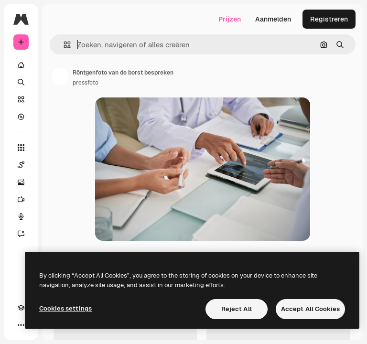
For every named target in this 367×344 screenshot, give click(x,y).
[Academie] (21, 307)
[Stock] (21, 99)
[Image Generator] (21, 182)
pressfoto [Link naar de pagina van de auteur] (85, 82)
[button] (63, 44)
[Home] (21, 65)
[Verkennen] (21, 116)
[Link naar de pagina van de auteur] (60, 76)
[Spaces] (21, 164)
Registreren (329, 19)
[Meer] (21, 325)
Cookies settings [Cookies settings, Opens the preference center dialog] (65, 308)
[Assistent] (21, 233)
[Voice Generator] (21, 216)
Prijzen (229, 19)
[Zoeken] (21, 82)
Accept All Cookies (310, 309)
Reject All (236, 309)
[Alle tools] (21, 147)
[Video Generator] (21, 199)
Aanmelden (273, 19)
